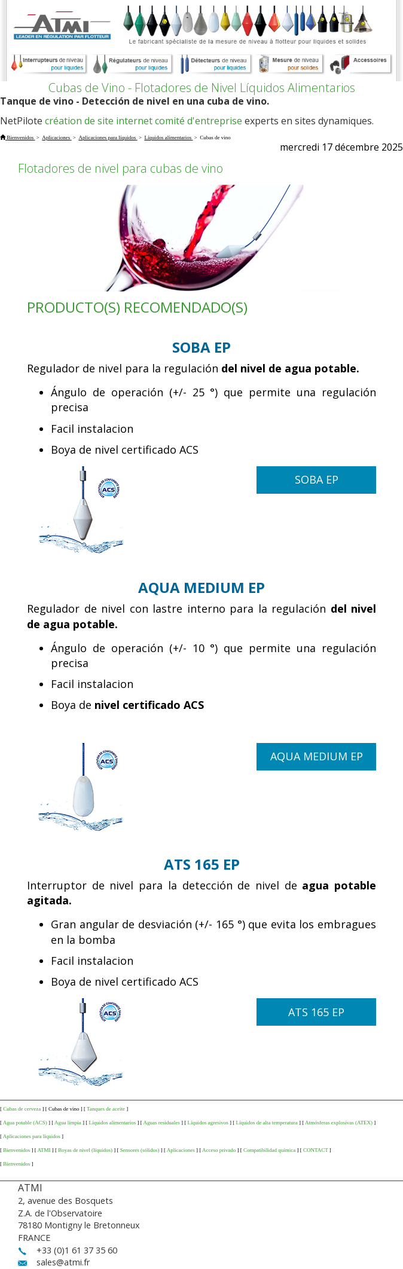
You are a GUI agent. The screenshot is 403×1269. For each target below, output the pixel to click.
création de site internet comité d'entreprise (143, 120)
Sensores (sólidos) (140, 1150)
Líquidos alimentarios (112, 1123)
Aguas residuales (162, 1123)
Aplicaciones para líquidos (31, 1136)
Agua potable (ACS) (25, 1123)
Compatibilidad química (269, 1150)
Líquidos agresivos (208, 1123)
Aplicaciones (181, 1150)
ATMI (44, 1150)
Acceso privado (219, 1150)
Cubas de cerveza (22, 1109)
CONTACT (315, 1150)
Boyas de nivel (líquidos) (85, 1150)
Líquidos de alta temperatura (267, 1123)
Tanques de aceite (106, 1109)
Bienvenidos (16, 1150)
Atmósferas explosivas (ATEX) (339, 1123)
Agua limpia (67, 1123)
